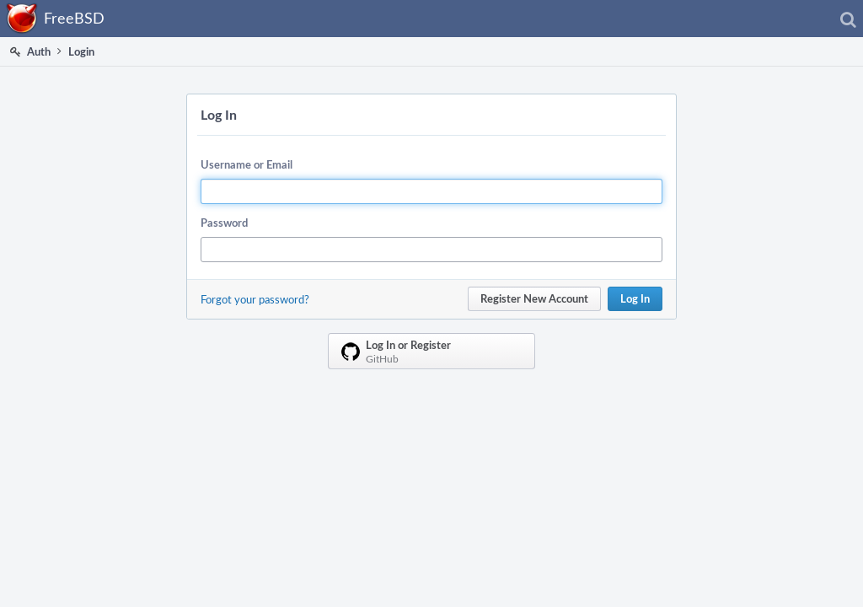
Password (224, 222)
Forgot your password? (255, 299)
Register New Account (534, 298)
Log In (635, 298)
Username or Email (246, 164)
